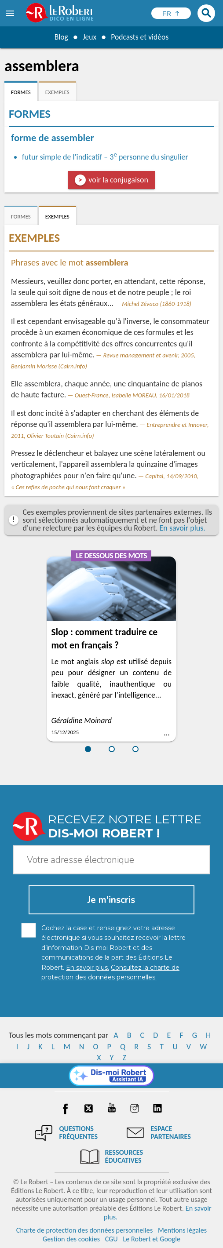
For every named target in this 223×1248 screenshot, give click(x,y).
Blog (60, 37)
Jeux (89, 37)
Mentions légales (182, 1230)
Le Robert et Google (151, 1239)
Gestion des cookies (71, 1239)
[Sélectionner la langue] (171, 13)
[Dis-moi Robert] (111, 1076)
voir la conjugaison (118, 180)
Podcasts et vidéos (139, 37)
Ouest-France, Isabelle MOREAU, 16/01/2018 (132, 395)
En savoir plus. (182, 528)
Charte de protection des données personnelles (84, 1230)
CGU (111, 1239)
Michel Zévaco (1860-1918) (156, 304)
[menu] (11, 13)
